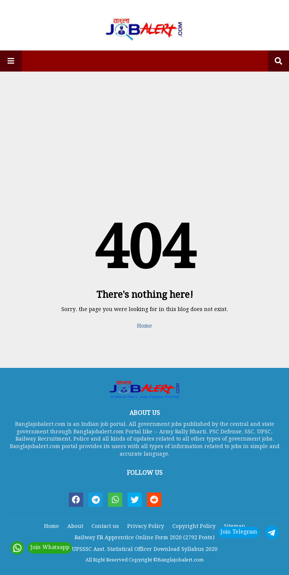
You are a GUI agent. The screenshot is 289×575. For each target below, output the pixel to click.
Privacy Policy (145, 526)
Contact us (105, 526)
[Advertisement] (144, 130)
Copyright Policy (194, 526)
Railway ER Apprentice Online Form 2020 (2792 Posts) (144, 538)
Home (144, 326)
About (75, 526)
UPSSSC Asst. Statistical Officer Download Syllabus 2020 (145, 549)
